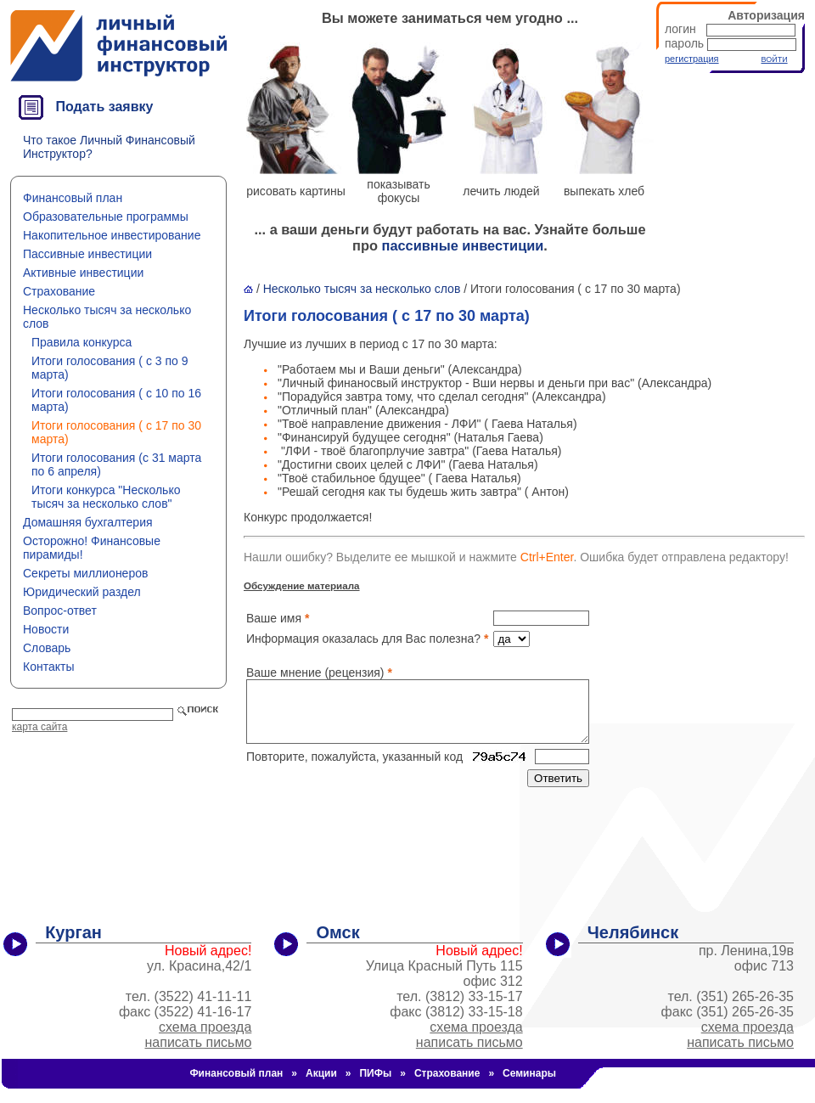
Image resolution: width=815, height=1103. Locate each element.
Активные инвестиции (83, 272)
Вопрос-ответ (60, 610)
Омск (337, 932)
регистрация (692, 58)
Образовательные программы (105, 216)
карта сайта (39, 727)
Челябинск (632, 932)
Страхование (59, 291)
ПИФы (375, 1073)
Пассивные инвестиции (87, 254)
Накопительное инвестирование (111, 235)
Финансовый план (72, 198)
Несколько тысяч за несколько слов (362, 288)
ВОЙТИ (774, 59)
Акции (321, 1073)
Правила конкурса (81, 342)
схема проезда (205, 1027)
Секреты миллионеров (85, 573)
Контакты (48, 666)
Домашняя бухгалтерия (88, 522)
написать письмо (198, 1042)
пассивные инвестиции (463, 245)
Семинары (529, 1073)
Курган (73, 932)
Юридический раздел (82, 592)
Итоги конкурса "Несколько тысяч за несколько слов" (105, 496)
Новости (46, 629)
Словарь (46, 648)
